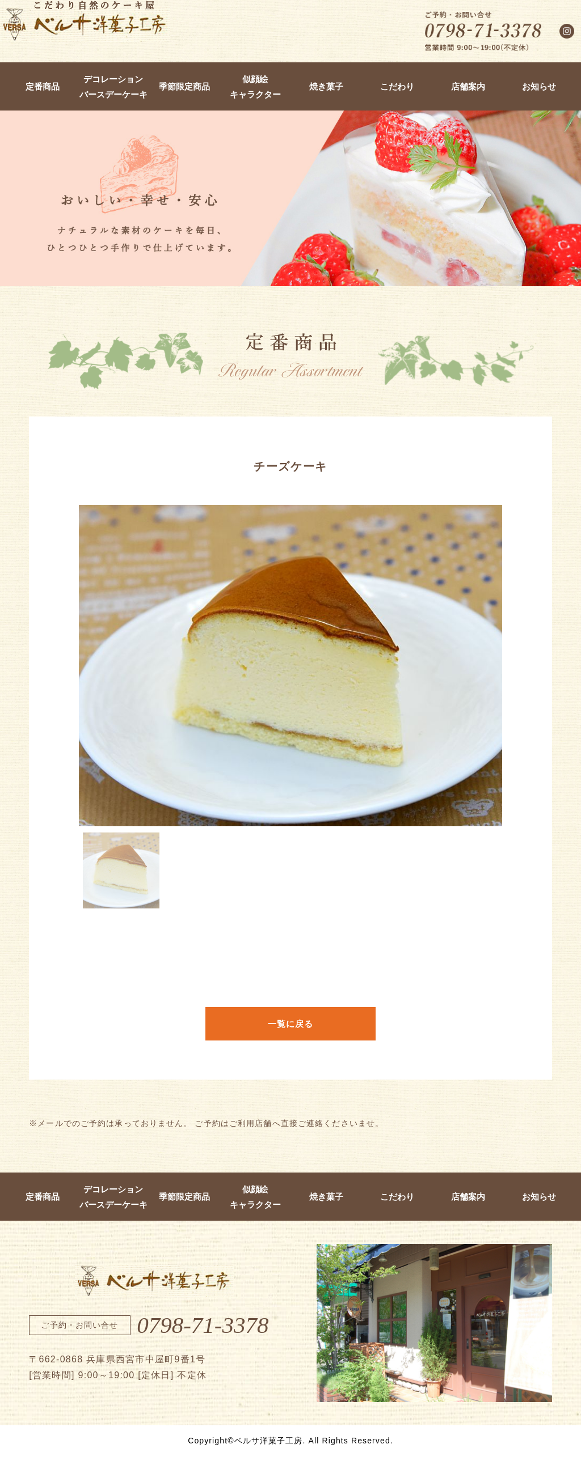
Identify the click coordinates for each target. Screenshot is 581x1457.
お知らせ (539, 86)
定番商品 (43, 86)
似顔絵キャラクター (255, 86)
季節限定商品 (184, 86)
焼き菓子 (326, 86)
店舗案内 (468, 86)
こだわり (397, 86)
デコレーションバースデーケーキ (113, 86)
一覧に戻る (291, 1024)
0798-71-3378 (202, 1325)
